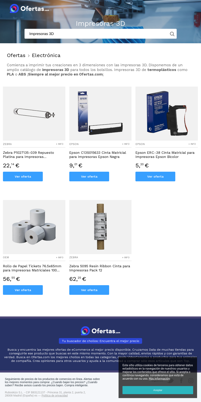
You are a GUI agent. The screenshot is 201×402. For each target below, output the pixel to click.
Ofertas (16, 55)
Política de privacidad (55, 395)
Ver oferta (23, 176)
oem (6, 257)
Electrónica (46, 55)
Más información (159, 378)
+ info (59, 144)
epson (74, 144)
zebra (7, 144)
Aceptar (157, 390)
